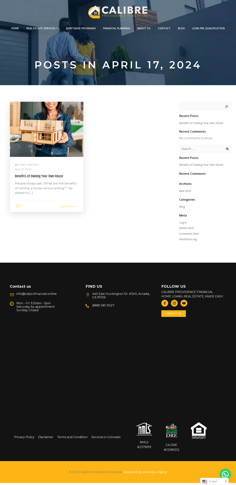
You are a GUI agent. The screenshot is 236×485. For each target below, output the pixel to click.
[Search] (227, 107)
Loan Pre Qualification (208, 27)
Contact (164, 27)
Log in (182, 223)
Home (15, 27)
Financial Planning (116, 27)
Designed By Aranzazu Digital (145, 474)
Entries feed (186, 228)
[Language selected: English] (214, 481)
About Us (143, 27)
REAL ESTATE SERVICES (42, 27)
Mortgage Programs (81, 27)
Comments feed (188, 234)
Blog (181, 27)
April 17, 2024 (23, 170)
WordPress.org (188, 240)
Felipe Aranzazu (29, 166)
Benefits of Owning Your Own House (201, 123)
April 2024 (185, 191)
